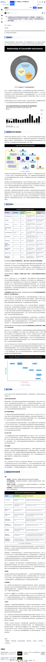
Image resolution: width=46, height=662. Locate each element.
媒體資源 (21, 660)
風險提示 (30, 660)
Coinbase (34, 640)
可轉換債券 (7, 640)
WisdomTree (29, 640)
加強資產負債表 (30, 94)
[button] (44, 2)
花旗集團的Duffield (40, 100)
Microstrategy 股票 (21, 640)
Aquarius (9, 25)
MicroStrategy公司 (20, 96)
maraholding (40, 640)
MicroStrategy (13, 640)
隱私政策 (26, 660)
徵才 (34, 660)
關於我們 (17, 660)
